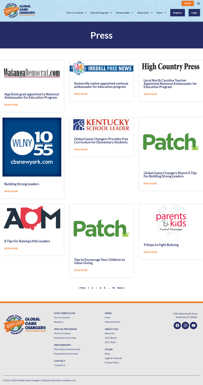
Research (58, 321)
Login (194, 12)
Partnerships (124, 12)
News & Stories (112, 321)
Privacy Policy (112, 362)
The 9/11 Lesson (62, 333)
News (162, 12)
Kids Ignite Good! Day (65, 337)
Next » (121, 288)
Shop (187, 3)
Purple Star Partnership (66, 353)
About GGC (145, 12)
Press (107, 317)
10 (113, 288)
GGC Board (111, 337)
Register (177, 12)
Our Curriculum (76, 12)
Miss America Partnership (67, 349)
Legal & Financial (113, 358)
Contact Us (59, 365)
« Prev (82, 288)
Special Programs (101, 12)
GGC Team (110, 342)
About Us (110, 333)
